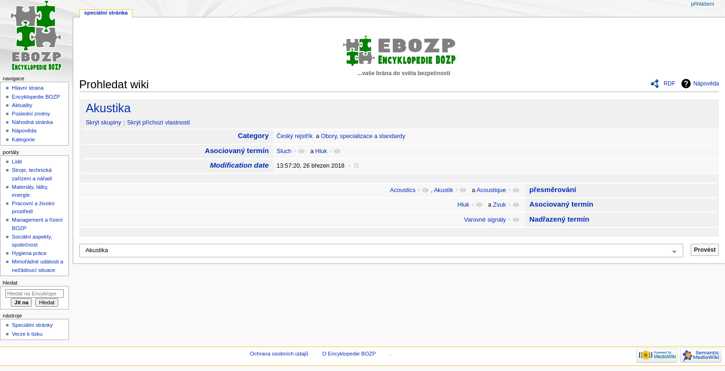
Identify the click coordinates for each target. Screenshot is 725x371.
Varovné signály (485, 219)
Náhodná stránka (32, 122)
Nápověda (706, 83)
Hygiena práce (29, 253)
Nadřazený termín (559, 219)
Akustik (443, 190)
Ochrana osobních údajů (279, 353)
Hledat (10, 283)
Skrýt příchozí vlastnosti (158, 122)
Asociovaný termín (236, 151)
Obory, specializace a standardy (363, 136)
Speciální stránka (106, 12)
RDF (669, 83)
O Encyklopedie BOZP (349, 353)
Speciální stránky (32, 325)
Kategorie (23, 139)
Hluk (321, 151)
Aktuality (22, 105)
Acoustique (491, 190)
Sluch (283, 151)
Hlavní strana (27, 88)
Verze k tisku (27, 334)
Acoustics (402, 190)
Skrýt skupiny (103, 122)
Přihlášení (702, 4)
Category (253, 135)
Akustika (108, 108)
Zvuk (499, 204)
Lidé (17, 161)
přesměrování (552, 189)
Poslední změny (31, 113)
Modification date (239, 165)
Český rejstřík (294, 136)
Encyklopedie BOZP (36, 97)
